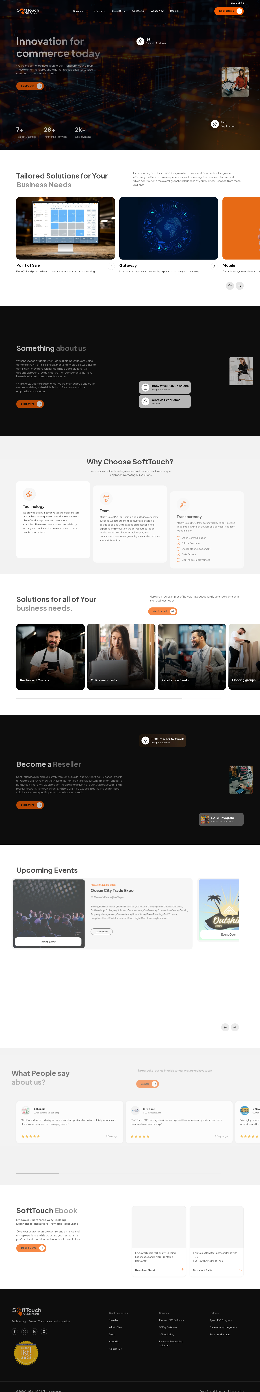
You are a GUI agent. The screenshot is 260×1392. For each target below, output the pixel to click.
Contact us (138, 10)
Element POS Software (171, 1316)
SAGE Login (237, 2)
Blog (111, 1331)
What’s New (157, 10)
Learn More (105, 931)
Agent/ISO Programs (221, 1316)
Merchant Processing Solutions (171, 1340)
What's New (115, 1324)
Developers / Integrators (223, 1324)
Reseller (113, 1316)
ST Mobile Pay (166, 1331)
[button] (230, 286)
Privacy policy (236, 1388)
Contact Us (115, 1345)
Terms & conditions (210, 1388)
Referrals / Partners (220, 1331)
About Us (114, 1338)
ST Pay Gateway (168, 1324)
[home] (28, 11)
